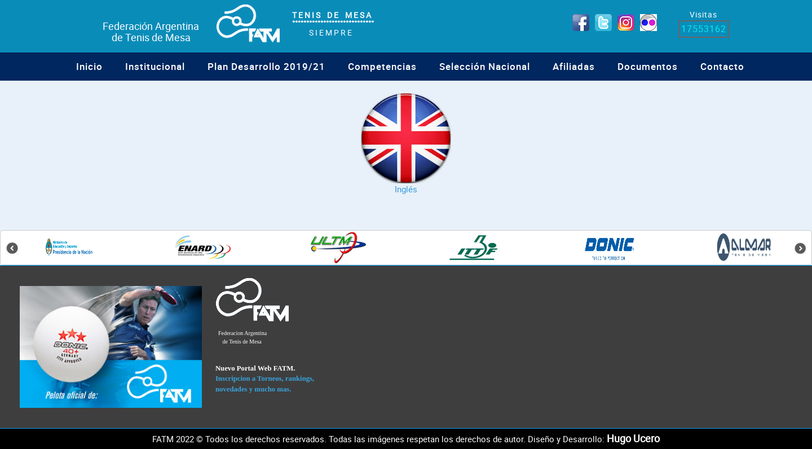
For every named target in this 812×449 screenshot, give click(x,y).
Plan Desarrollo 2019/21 (266, 66)
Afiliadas (574, 66)
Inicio (89, 66)
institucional (155, 66)
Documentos (647, 66)
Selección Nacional (484, 66)
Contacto (722, 66)
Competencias (382, 66)
